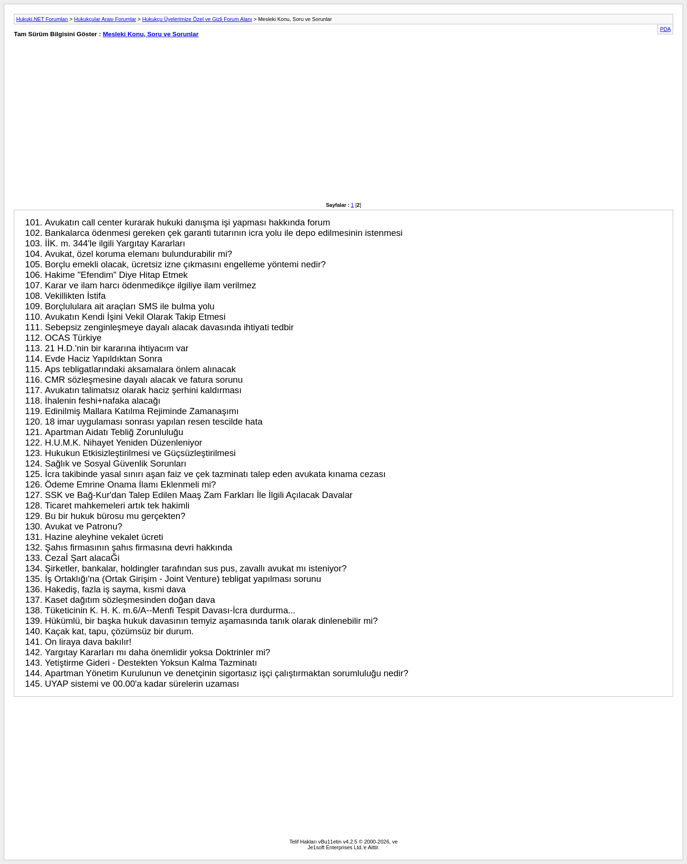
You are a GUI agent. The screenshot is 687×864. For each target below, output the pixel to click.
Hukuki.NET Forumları (42, 19)
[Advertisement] (172, 125)
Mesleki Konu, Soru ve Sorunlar (150, 34)
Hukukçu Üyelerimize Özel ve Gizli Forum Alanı (197, 19)
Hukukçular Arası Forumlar (105, 19)
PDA (665, 29)
